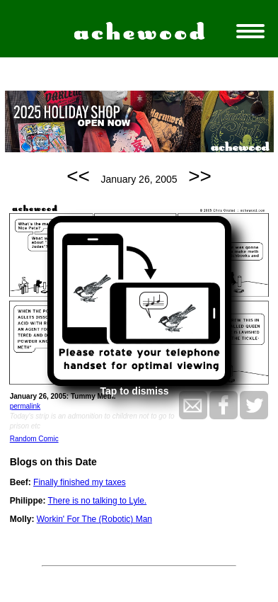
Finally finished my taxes (79, 482)
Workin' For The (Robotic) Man (94, 519)
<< (78, 176)
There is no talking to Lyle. (97, 501)
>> (200, 176)
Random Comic (34, 439)
